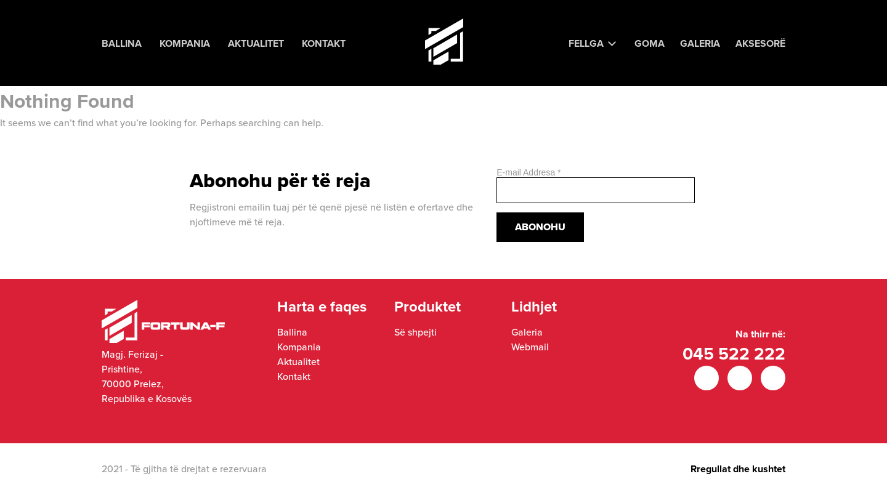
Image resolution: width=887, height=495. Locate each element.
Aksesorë (760, 43)
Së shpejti (415, 332)
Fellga (586, 43)
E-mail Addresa (528, 172)
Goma (649, 43)
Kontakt (324, 43)
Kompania (185, 43)
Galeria (700, 43)
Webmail (530, 347)
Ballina (122, 43)
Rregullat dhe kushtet (738, 469)
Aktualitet (256, 43)
